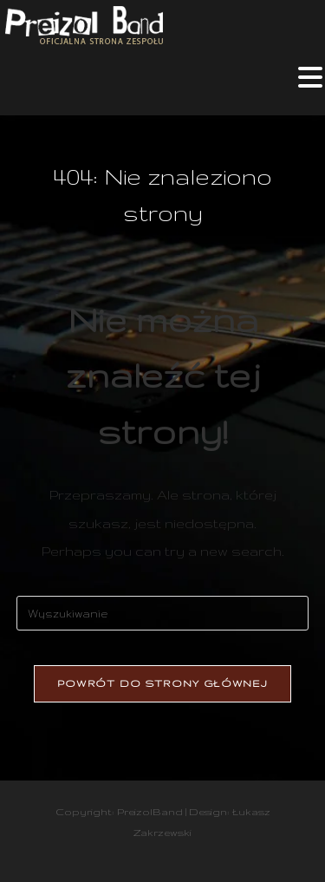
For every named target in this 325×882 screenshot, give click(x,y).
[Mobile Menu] (310, 83)
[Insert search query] (162, 613)
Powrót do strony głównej (162, 683)
